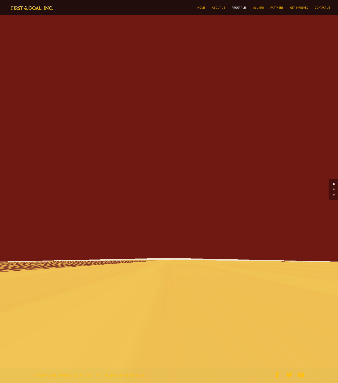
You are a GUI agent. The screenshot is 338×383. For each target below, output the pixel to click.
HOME (201, 8)
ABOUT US (218, 8)
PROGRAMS (239, 8)
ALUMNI (258, 8)
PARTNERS (277, 8)
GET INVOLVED (299, 8)
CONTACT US (322, 8)
